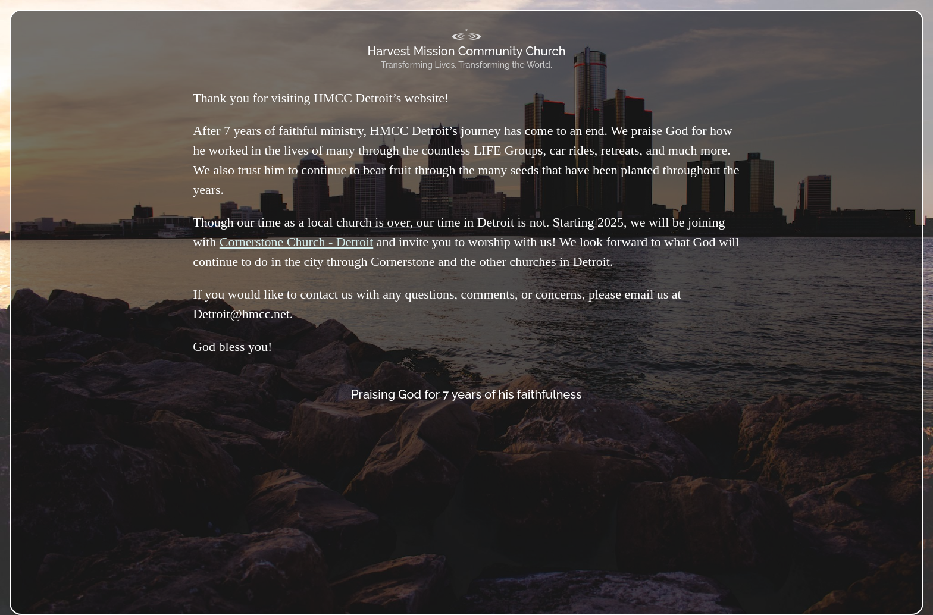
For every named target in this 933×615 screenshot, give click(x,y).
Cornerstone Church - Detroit (296, 241)
